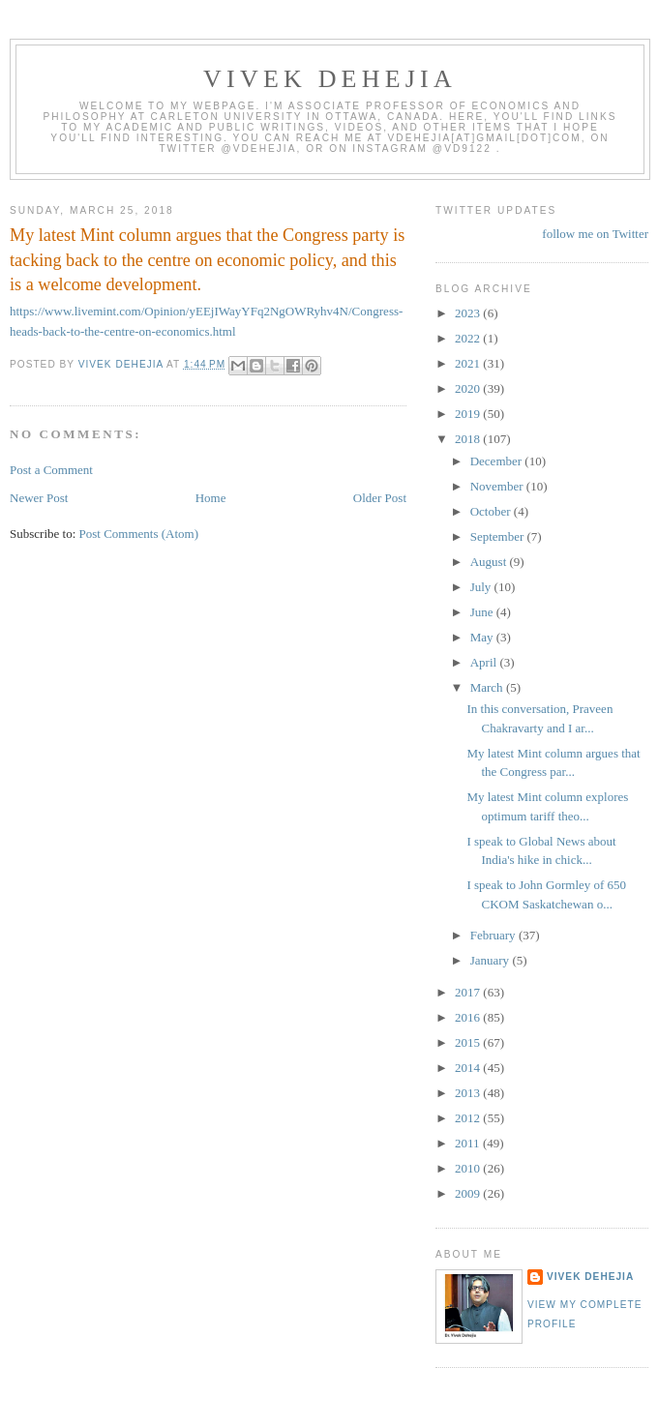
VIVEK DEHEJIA (330, 79)
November (498, 486)
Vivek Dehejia (590, 1276)
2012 (469, 1118)
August (490, 561)
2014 (469, 1067)
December (497, 461)
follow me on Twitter (595, 233)
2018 (469, 438)
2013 (469, 1092)
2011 (469, 1143)
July (482, 587)
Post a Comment (51, 469)
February (494, 935)
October (492, 511)
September (498, 536)
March (488, 687)
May (483, 637)
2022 (469, 338)
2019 (469, 413)
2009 (469, 1193)
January (491, 960)
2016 (469, 1017)
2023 (469, 313)
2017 (469, 992)
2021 (469, 363)
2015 (469, 1042)
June (483, 612)
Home (210, 498)
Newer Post (39, 498)
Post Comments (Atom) (139, 533)
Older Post (379, 498)
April (485, 662)
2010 (469, 1168)
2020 (469, 388)
